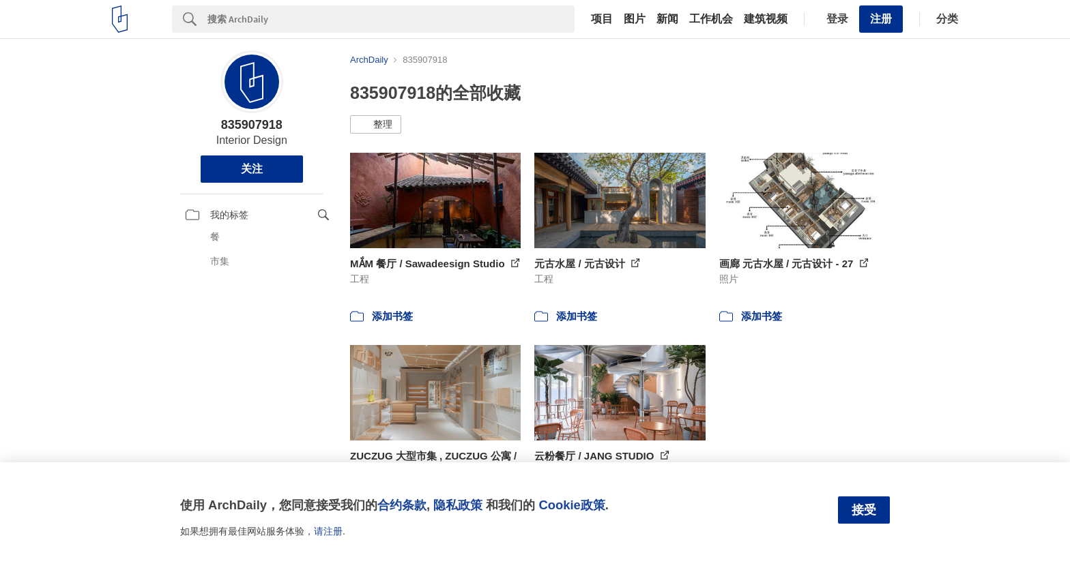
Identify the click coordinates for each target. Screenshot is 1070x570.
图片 (635, 19)
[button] (375, 124)
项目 (602, 19)
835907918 (252, 125)
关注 (252, 169)
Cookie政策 (571, 505)
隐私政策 (457, 505)
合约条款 (401, 505)
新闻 (667, 19)
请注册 (328, 531)
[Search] (391, 19)
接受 (864, 510)
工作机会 (711, 19)
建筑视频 (765, 19)
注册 (881, 19)
